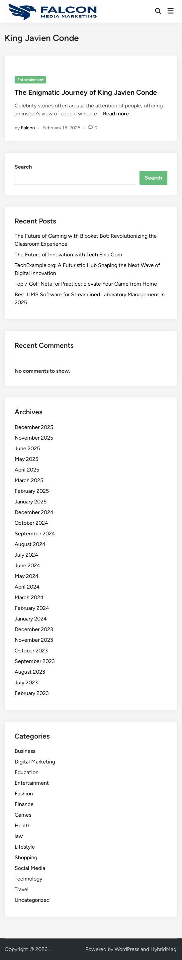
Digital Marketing (35, 761)
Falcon (28, 128)
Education (27, 772)
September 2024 (35, 533)
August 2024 (30, 544)
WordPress (127, 949)
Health (23, 825)
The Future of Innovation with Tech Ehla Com (68, 254)
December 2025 (34, 427)
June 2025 (27, 448)
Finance (24, 804)
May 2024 (27, 576)
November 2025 (34, 438)
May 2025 (26, 459)
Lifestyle (25, 847)
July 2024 (26, 555)
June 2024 (27, 565)
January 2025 (30, 501)
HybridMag (163, 949)
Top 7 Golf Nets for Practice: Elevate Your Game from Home (86, 284)
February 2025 (32, 491)
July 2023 (26, 682)
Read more (116, 113)
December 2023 (34, 629)
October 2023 (31, 650)
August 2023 (30, 672)
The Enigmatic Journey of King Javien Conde (86, 92)
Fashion (24, 793)
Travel (22, 889)
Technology (28, 879)
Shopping (26, 857)
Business (25, 751)
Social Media (30, 868)
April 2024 (27, 587)
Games (23, 815)
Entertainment (30, 79)
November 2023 (34, 640)
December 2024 (34, 512)
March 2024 (29, 597)
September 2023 (35, 661)
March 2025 (29, 480)
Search (23, 167)
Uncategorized (32, 900)
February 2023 (32, 693)
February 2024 (32, 608)
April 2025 (27, 470)
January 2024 (31, 619)
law (19, 836)
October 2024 (31, 523)
